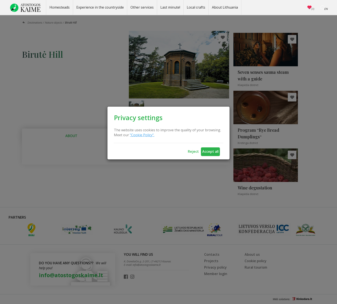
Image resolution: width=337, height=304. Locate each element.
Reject (193, 151)
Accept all (210, 151)
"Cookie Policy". (142, 135)
